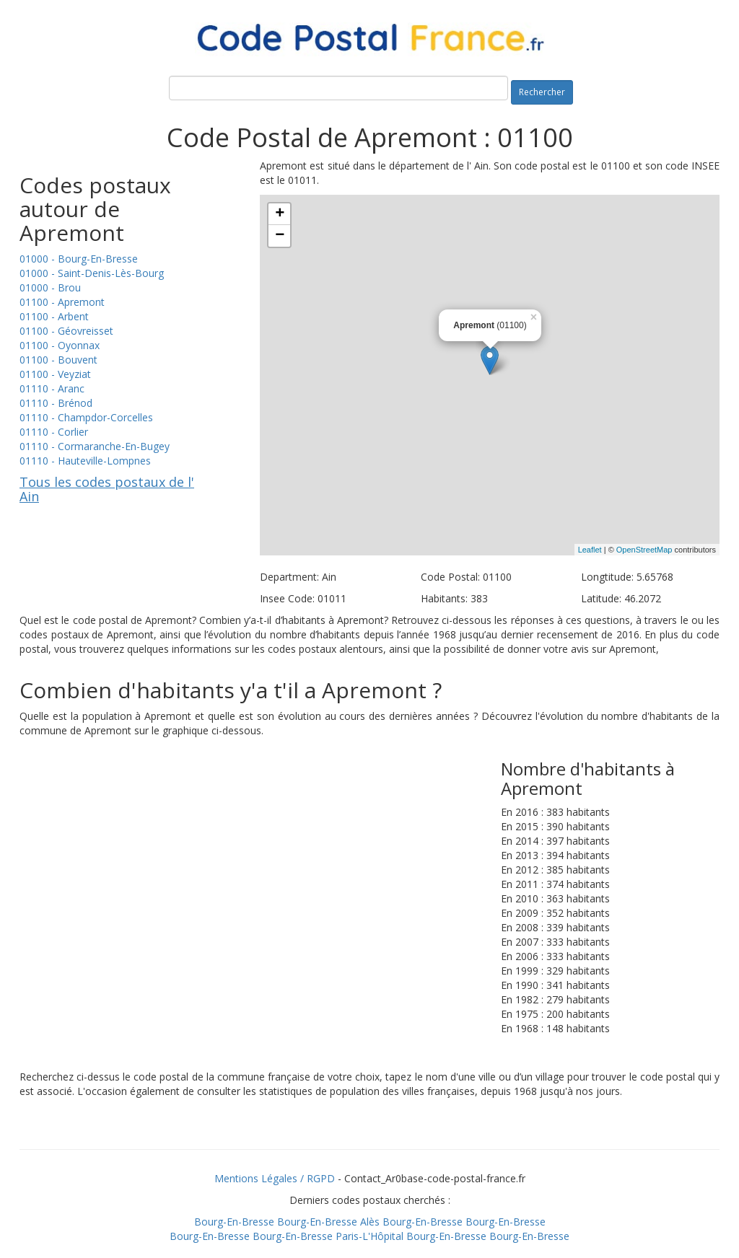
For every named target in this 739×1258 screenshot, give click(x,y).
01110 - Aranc (51, 388)
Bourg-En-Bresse (234, 1221)
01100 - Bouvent (58, 359)
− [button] (279, 236)
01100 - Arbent (54, 316)
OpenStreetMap (644, 549)
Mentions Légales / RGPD (274, 1178)
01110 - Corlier (53, 432)
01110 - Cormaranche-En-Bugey (94, 446)
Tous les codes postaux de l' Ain (106, 489)
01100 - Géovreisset (66, 331)
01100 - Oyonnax (59, 345)
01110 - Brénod (55, 403)
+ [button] (279, 214)
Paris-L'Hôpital (369, 1236)
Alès (370, 1221)
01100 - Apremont (62, 302)
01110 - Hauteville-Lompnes (85, 460)
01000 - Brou (50, 287)
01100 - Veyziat (55, 374)
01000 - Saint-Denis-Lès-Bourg (91, 273)
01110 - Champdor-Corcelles (86, 417)
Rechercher (542, 92)
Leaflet (590, 549)
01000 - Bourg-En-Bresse (78, 258)
